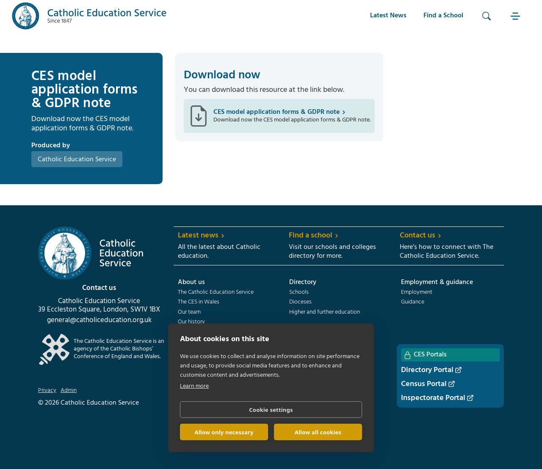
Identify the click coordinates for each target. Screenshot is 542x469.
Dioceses (300, 302)
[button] (516, 16)
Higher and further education (324, 312)
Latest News (388, 15)
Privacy (47, 391)
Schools (299, 292)
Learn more (194, 386)
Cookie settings (271, 410)
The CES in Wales (198, 302)
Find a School (443, 15)
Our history (191, 322)
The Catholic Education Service (216, 292)
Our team (189, 312)
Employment (416, 292)
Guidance (412, 302)
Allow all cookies (318, 432)
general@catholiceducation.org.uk (99, 320)
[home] (89, 16)
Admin (69, 391)
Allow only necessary (223, 432)
